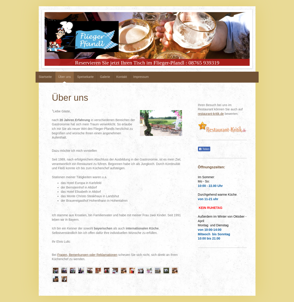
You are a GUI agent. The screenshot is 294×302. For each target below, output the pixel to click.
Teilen (204, 149)
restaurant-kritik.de (211, 114)
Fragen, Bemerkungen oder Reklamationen (87, 255)
